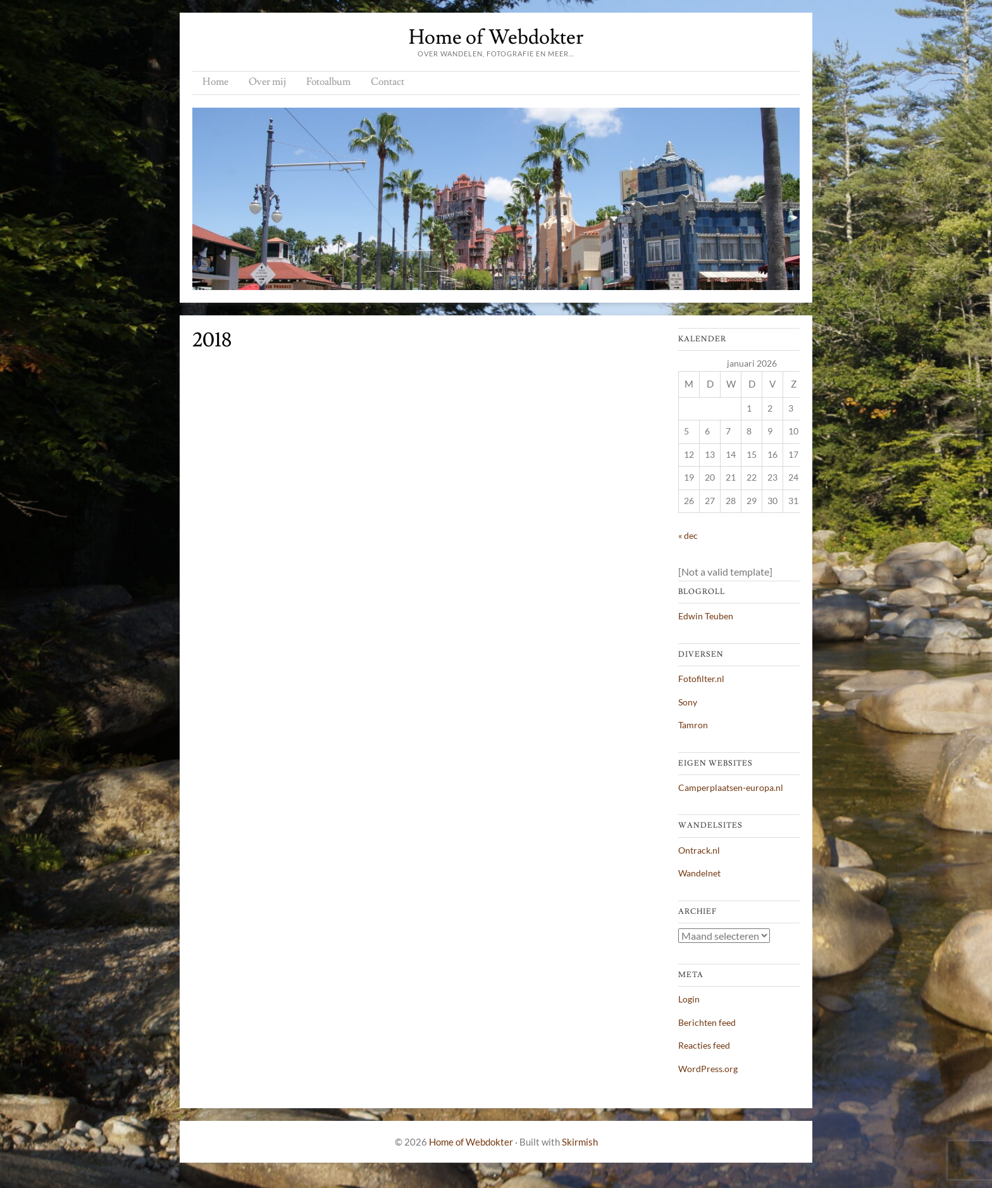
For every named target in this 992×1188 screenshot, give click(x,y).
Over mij (267, 81)
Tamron (693, 724)
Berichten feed (707, 1022)
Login (689, 999)
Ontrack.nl (699, 850)
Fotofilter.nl (701, 678)
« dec (688, 535)
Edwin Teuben (705, 615)
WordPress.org (708, 1068)
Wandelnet (699, 873)
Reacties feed (704, 1045)
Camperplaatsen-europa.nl (730, 787)
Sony (687, 702)
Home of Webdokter (496, 37)
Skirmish (580, 1141)
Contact (387, 81)
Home (215, 81)
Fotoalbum (328, 81)
